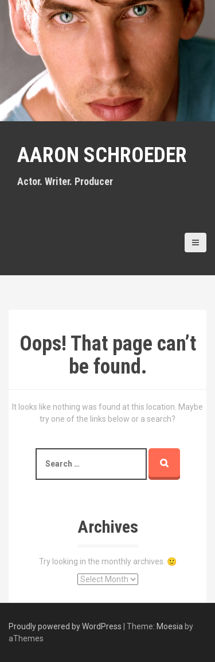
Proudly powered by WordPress (65, 626)
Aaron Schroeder (102, 155)
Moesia (170, 626)
